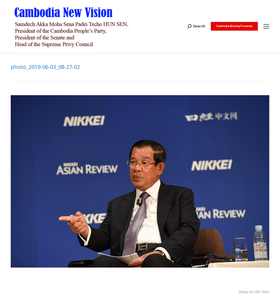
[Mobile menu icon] (266, 26)
